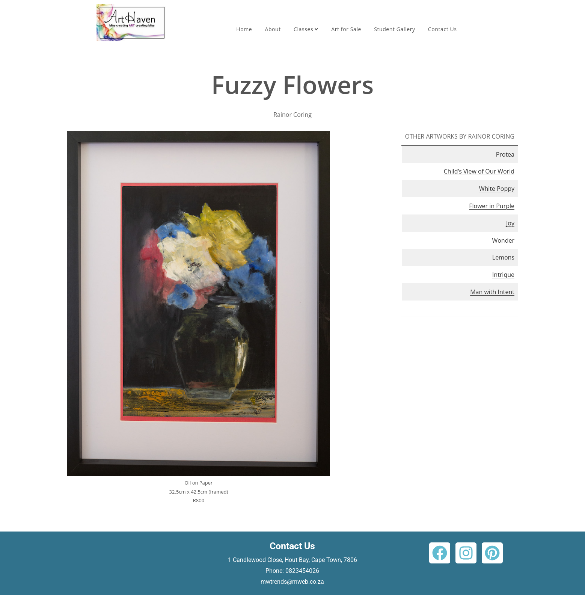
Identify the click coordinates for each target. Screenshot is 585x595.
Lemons (503, 257)
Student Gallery (394, 29)
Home (244, 29)
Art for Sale (346, 29)
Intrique (503, 274)
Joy (510, 223)
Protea (505, 154)
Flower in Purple (491, 206)
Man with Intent (492, 292)
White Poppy (496, 188)
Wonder (503, 240)
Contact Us (442, 29)
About (272, 29)
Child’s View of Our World (479, 171)
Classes (306, 29)
